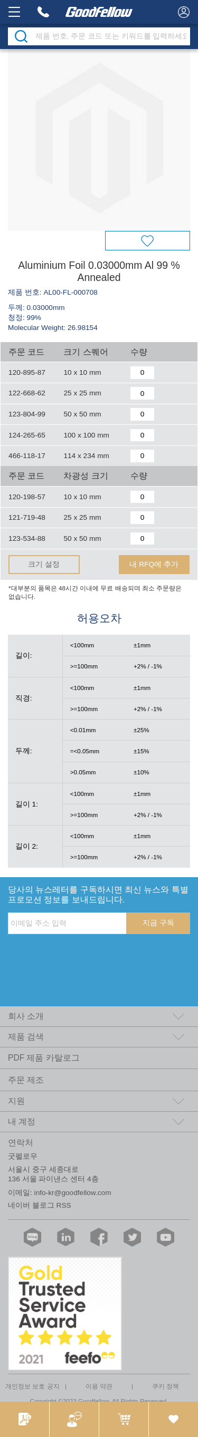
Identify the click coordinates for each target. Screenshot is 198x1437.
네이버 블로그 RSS (39, 1205)
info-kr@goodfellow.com (72, 1193)
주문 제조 (26, 1079)
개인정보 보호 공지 (32, 1386)
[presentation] (88, 955)
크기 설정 (44, 564)
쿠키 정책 (165, 1386)
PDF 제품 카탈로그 (44, 1057)
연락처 (20, 1142)
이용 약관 (99, 1386)
